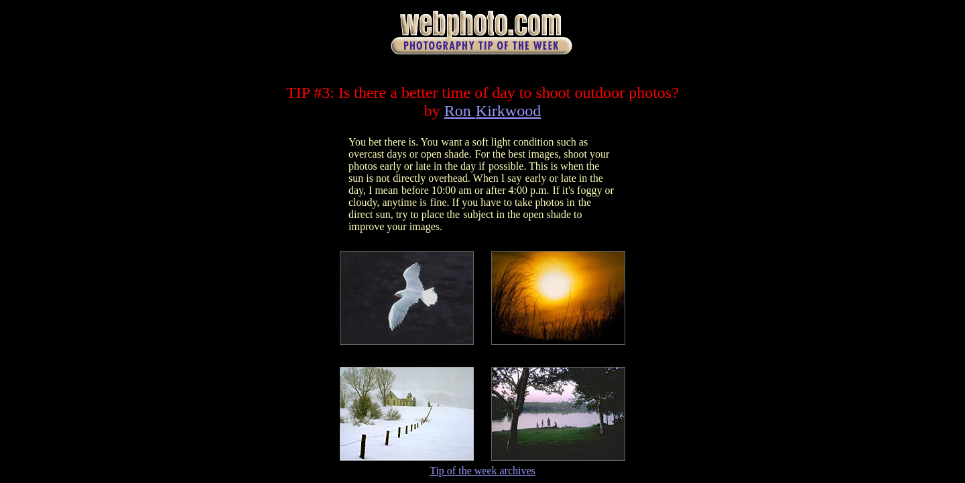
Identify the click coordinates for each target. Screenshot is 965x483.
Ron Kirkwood (492, 110)
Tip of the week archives (482, 470)
